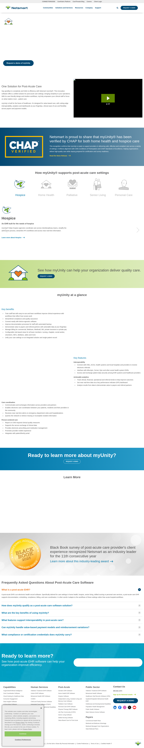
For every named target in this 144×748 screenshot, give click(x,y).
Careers (89, 1)
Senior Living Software (65, 715)
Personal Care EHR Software (67, 706)
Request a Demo (129, 8)
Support (98, 8)
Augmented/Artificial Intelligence (12, 690)
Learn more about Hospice (11, 237)
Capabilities (9, 687)
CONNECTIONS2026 (48, 1)
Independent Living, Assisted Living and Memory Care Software (70, 700)
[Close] (41, 708)
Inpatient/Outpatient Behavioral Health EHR (97, 700)
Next (138, 230)
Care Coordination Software (11, 693)
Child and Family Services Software (41, 701)
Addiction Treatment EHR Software (41, 690)
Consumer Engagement (10, 699)
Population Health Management (95, 706)
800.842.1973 (117, 691)
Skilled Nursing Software (65, 717)
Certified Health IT (106, 743)
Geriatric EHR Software (65, 690)
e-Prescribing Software (10, 704)
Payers (89, 717)
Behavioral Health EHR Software (40, 696)
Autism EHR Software (37, 693)
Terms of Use (95, 743)
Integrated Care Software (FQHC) (41, 704)
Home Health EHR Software (66, 693)
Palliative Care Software (65, 704)
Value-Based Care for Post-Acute (68, 720)
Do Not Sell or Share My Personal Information (60, 743)
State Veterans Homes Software (95, 712)
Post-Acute (64, 687)
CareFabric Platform (63, 1)
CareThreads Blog (78, 1)
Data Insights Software (10, 701)
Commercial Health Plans (93, 720)
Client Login (98, 1)
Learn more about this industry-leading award (79, 561)
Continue (22, 734)
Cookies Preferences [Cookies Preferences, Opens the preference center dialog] (23, 739)
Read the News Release (58, 156)
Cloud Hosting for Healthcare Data (13, 696)
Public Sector (93, 687)
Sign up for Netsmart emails (123, 694)
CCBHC (33, 699)
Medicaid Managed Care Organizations (97, 726)
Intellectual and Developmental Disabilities (98, 704)
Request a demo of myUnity (18, 63)
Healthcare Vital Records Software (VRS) (98, 696)
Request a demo (46, 276)
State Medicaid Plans (92, 729)
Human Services (39, 687)
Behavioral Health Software (94, 693)
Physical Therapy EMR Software (68, 709)
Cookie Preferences (83, 743)
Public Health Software (92, 709)
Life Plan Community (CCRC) (67, 712)
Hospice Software (63, 696)
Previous (6, 230)
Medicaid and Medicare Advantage (96, 723)
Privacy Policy (20, 722)
